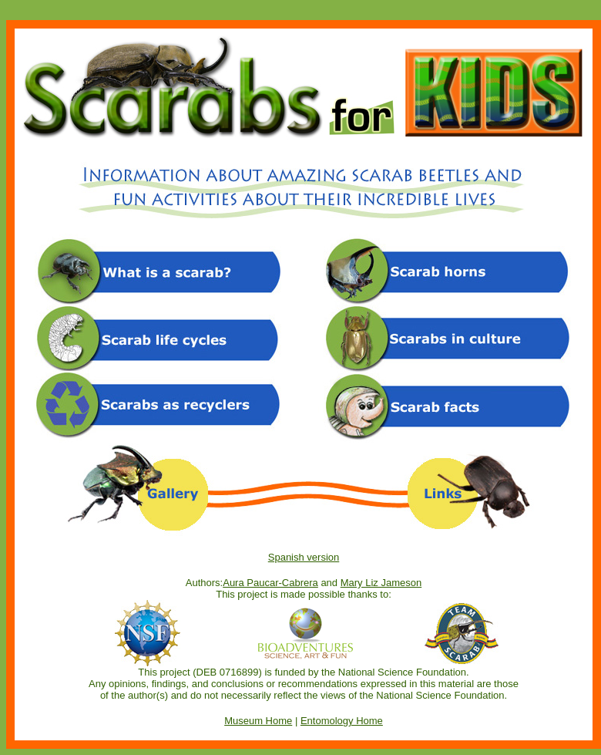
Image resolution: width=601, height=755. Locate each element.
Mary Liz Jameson (381, 582)
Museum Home (258, 720)
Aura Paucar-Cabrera (270, 582)
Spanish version (304, 557)
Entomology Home (341, 720)
